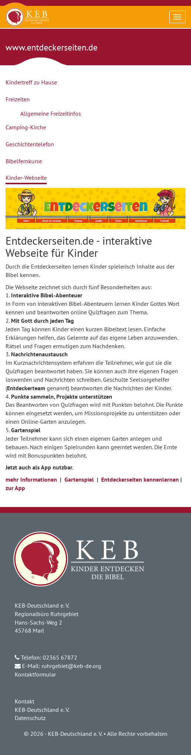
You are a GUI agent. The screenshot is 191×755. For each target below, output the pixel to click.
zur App (15, 488)
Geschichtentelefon (30, 144)
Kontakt (24, 701)
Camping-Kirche (26, 127)
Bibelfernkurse (24, 161)
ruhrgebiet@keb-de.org (71, 666)
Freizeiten (18, 99)
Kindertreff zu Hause (31, 82)
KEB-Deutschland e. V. (42, 709)
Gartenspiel (79, 479)
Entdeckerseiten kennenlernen (140, 479)
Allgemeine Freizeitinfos (50, 113)
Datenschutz (30, 717)
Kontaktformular (35, 674)
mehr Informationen (31, 479)
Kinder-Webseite (26, 177)
